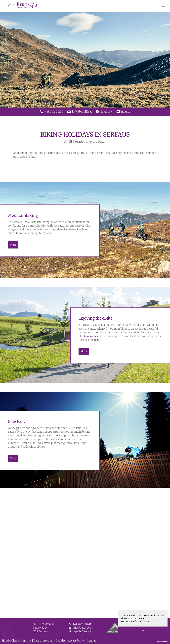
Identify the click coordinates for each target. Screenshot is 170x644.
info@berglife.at (80, 627)
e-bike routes (90, 336)
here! (146, 621)
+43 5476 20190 (80, 624)
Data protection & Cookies (50, 640)
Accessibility (76, 640)
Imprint (26, 640)
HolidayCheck (10, 640)
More (13, 244)
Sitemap (91, 640)
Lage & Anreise (80, 631)
